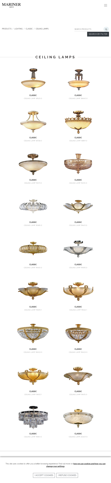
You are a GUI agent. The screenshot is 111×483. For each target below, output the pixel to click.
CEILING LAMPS (42, 29)
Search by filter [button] (98, 34)
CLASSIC (29, 29)
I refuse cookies (67, 475)
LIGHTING (18, 29)
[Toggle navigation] (105, 5)
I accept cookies (44, 475)
